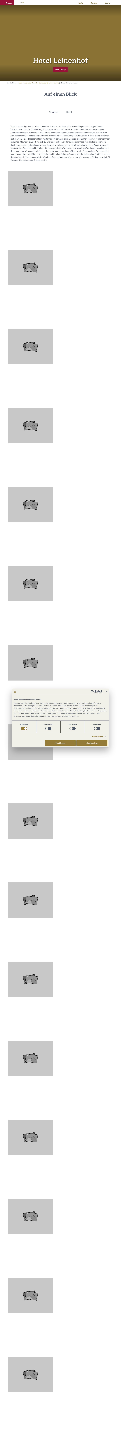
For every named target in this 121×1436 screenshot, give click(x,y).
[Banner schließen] (106, 692)
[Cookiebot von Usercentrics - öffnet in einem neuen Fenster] (92, 691)
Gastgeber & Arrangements (49, 83)
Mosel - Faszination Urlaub (27, 83)
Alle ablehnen (60, 743)
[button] (7, 2)
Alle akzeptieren (92, 743)
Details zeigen (97, 736)
